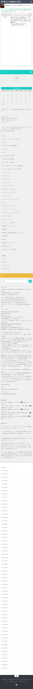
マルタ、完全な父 (6, 216)
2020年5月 (4, 614)
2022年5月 (4, 534)
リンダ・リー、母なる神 (8, 222)
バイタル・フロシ (6, 196)
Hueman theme (24, 681)
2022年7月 (4, 527)
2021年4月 (4, 577)
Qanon (3, 152)
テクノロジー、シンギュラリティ (10, 189)
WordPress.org (5, 268)
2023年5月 (4, 494)
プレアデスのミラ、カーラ (8, 206)
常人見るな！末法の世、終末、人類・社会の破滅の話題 (14, 416)
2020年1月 (4, 628)
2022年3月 (4, 541)
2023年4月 (4, 497)
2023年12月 (5, 470)
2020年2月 (4, 624)
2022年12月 (5, 510)
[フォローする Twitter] (31, 72)
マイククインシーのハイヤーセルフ (11, 212)
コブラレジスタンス (7, 179)
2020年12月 (5, 591)
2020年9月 (4, 601)
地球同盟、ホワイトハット (8, 226)
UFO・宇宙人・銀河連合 (8, 162)
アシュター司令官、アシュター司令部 (11, 169)
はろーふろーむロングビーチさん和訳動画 (12, 165)
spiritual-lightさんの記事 (8, 155)
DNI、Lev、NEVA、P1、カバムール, (10, 139)
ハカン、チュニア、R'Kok (8, 192)
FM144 (4, 142)
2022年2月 (4, 544)
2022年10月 (5, 517)
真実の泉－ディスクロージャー (10, 242)
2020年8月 (4, 604)
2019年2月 (4, 664)
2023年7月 (4, 487)
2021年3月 (4, 581)
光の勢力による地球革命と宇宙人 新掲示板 (18, 8)
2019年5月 (4, 654)
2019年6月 (4, 651)
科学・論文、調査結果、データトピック (11, 402)
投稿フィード (5, 262)
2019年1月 (4, 668)
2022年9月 (4, 520)
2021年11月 (5, 554)
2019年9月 (4, 641)
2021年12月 (5, 551)
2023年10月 (5, 477)
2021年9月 (4, 561)
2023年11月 (5, 474)
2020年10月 (5, 597)
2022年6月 (4, 530)
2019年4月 (4, 658)
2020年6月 (4, 611)
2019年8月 (4, 644)
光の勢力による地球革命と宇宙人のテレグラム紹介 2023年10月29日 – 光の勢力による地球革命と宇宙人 (16, 455)
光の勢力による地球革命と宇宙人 (11, 2)
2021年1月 (4, 587)
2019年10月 (5, 638)
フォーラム (6, 8)
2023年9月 (4, 480)
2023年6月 (4, 490)
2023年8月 (4, 484)
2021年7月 (4, 567)
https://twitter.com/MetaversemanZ (9, 389)
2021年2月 (4, 584)
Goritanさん (5, 149)
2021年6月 (4, 571)
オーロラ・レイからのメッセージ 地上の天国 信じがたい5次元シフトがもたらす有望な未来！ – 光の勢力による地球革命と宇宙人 (16, 447)
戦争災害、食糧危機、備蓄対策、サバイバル (13, 232)
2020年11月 (5, 594)
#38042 (29, 14)
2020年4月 (4, 618)
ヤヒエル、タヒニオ (7, 219)
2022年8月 (4, 524)
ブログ (4, 202)
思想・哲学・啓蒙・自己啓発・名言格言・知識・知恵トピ (15, 413)
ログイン (4, 258)
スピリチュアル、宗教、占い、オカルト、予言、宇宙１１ (15, 406)
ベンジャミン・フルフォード (9, 209)
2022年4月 (4, 537)
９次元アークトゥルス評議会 (9, 249)
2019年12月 (5, 631)
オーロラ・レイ (6, 175)
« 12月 (2, 104)
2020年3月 (4, 621)
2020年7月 (4, 607)
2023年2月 (4, 504)
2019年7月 (4, 648)
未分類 (4, 239)
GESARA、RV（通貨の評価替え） (10, 145)
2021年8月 (4, 564)
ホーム (2, 8)
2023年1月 (4, 507)
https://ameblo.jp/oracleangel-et (8, 393)
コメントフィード (6, 265)
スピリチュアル (6, 182)
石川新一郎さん (6, 246)
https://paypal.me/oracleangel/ (8, 130)
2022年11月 (5, 514)
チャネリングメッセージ (8, 185)
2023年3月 (4, 500)
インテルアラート (6, 172)
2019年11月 (5, 634)
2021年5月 (4, 574)
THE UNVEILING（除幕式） (8, 159)
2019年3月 (4, 661)
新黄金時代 (5, 236)
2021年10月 (5, 557)
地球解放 (4, 229)
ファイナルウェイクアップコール (10, 199)
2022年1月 (4, 547)
